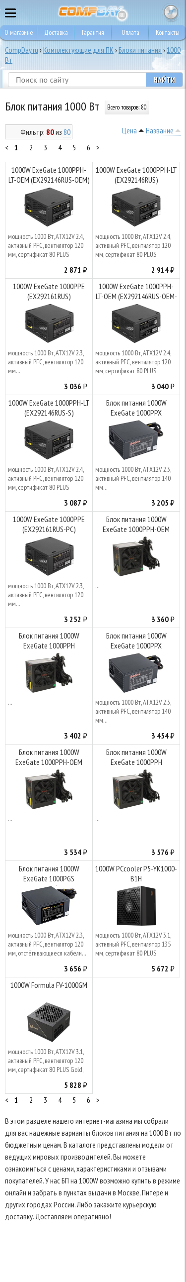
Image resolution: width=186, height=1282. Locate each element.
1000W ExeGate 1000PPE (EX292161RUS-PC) (49, 524)
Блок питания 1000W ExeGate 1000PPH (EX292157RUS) (49, 642)
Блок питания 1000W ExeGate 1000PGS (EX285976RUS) (49, 874)
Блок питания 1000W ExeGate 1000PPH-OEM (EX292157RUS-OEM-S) (48, 758)
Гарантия (93, 32)
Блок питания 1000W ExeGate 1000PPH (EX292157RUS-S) (136, 758)
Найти (164, 80)
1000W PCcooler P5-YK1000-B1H (136, 873)
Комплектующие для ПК (78, 50)
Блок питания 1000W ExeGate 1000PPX (136, 640)
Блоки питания (140, 50)
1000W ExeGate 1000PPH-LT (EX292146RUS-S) (49, 408)
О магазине (18, 32)
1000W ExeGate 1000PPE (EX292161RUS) (49, 291)
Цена (129, 130)
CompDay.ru (21, 50)
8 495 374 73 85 (151, 12)
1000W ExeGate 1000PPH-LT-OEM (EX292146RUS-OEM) (49, 175)
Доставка (56, 32)
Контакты (168, 32)
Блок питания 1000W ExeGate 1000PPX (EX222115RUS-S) (136, 409)
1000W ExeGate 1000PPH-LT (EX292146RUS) (136, 175)
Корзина (171, 12)
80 (66, 132)
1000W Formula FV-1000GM (48, 985)
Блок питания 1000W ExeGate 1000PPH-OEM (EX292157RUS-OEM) (136, 525)
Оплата (130, 32)
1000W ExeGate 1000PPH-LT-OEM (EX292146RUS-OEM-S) (136, 292)
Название (160, 130)
